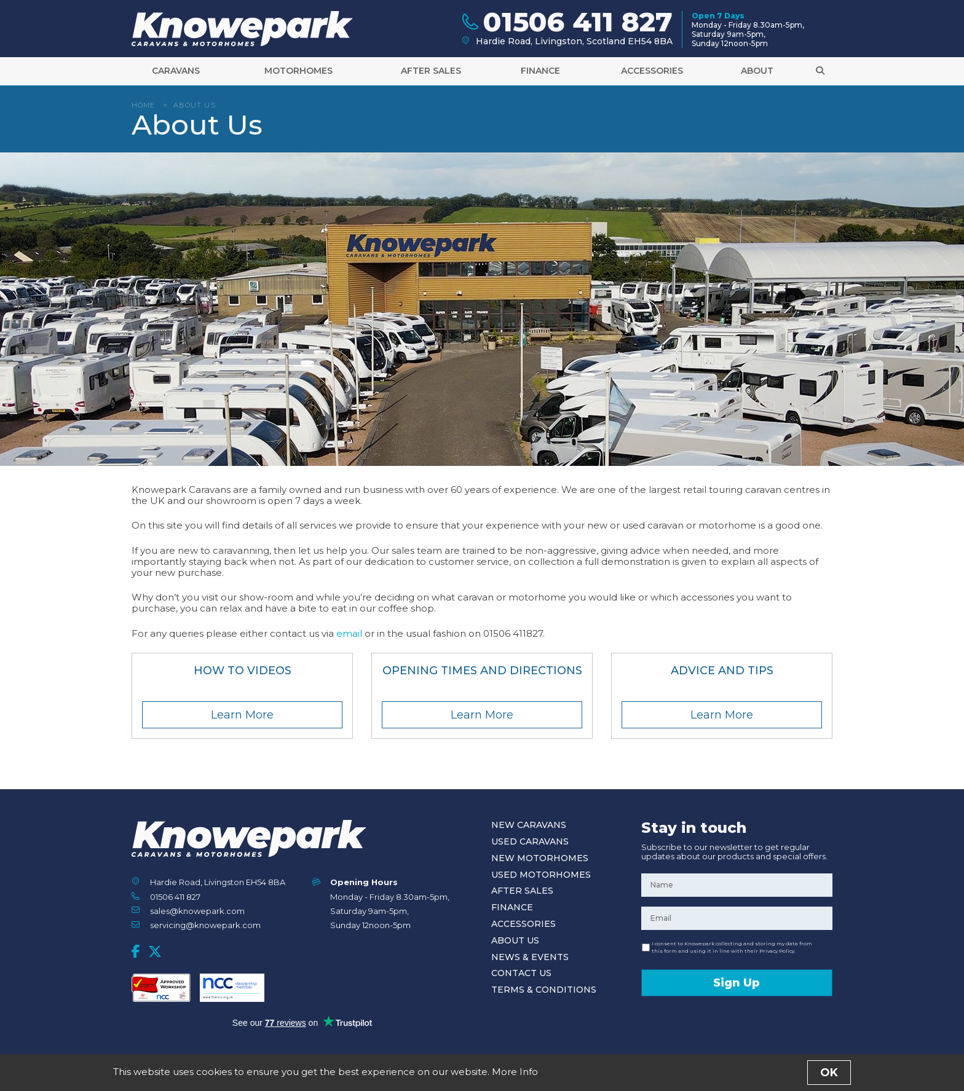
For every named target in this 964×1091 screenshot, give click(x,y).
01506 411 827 (175, 897)
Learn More (242, 715)
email (349, 633)
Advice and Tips (722, 670)
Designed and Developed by (764, 1075)
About (757, 75)
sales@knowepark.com (197, 911)
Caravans (176, 75)
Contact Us (521, 973)
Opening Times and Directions (482, 670)
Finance (540, 75)
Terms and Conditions (440, 1075)
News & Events (530, 957)
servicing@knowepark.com (205, 925)
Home (143, 105)
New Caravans (528, 824)
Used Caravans (530, 841)
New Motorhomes (539, 858)
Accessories (652, 75)
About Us (515, 940)
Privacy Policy (508, 1075)
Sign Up (736, 983)
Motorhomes (298, 75)
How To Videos (242, 670)
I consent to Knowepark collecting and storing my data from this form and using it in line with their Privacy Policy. (732, 947)
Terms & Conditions (543, 989)
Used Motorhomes (541, 874)
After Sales (431, 75)
